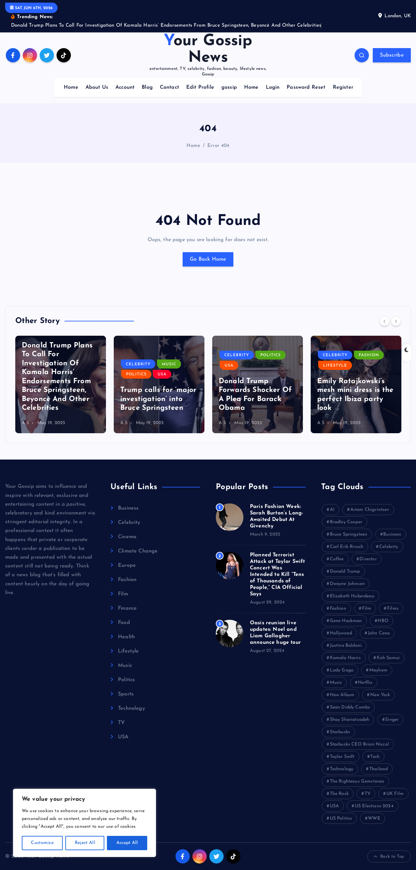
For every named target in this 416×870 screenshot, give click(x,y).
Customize (42, 842)
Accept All (127, 842)
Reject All (85, 842)
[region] (84, 823)
